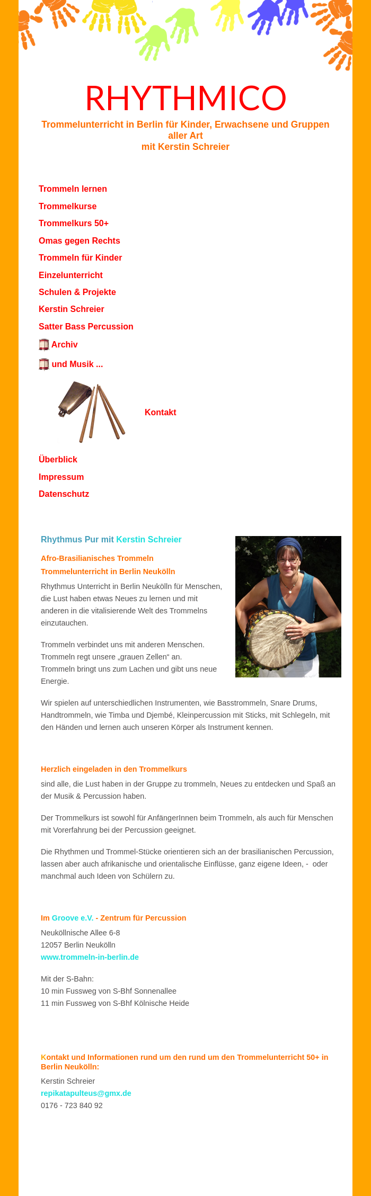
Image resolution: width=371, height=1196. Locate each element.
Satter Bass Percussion (86, 326)
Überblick (58, 459)
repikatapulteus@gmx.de (86, 1093)
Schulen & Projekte (77, 292)
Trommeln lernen (73, 188)
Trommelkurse (67, 206)
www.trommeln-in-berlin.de (90, 957)
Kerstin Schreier (71, 309)
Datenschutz (64, 493)
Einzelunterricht (71, 275)
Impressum (61, 476)
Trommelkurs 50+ (74, 223)
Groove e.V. (73, 918)
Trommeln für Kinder (80, 257)
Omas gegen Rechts (79, 240)
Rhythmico (185, 97)
